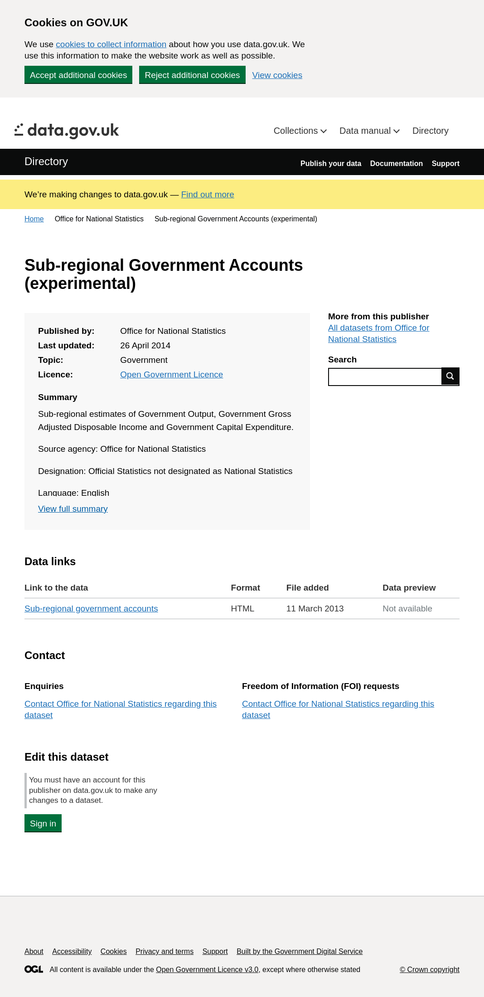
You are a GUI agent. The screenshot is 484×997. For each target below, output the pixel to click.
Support (446, 163)
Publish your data (330, 163)
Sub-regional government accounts (91, 608)
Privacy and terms (165, 951)
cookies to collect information (111, 44)
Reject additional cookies (192, 75)
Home (34, 219)
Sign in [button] (43, 823)
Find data (450, 376)
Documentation (396, 163)
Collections (297, 131)
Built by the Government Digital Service (300, 951)
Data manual (366, 131)
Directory (430, 131)
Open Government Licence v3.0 (207, 969)
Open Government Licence (171, 374)
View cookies (277, 75)
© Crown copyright (430, 969)
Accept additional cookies (78, 75)
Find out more (207, 194)
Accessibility (72, 951)
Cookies (114, 951)
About (34, 951)
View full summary (73, 508)
